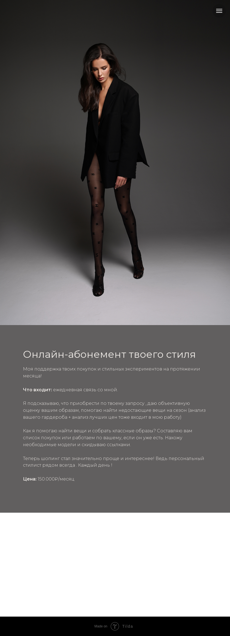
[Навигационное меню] (219, 11)
